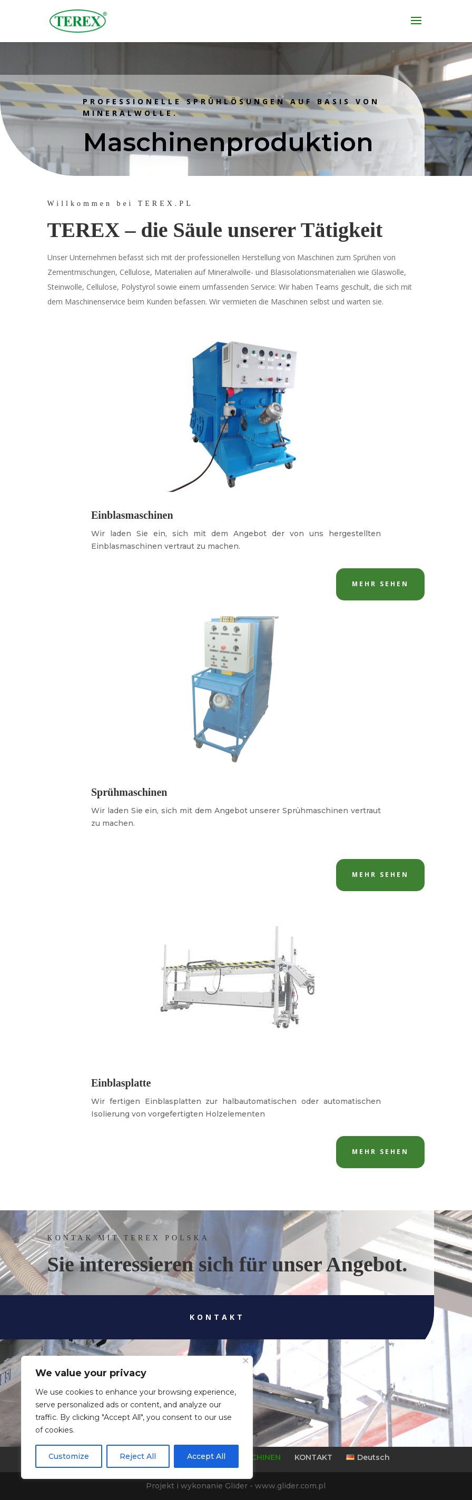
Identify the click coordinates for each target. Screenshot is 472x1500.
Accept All (206, 1456)
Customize (68, 1456)
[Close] (245, 1360)
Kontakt (176, 1317)
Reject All (138, 1456)
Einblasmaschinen (132, 515)
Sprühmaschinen (129, 792)
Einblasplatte (121, 1083)
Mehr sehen (380, 583)
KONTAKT (313, 1457)
